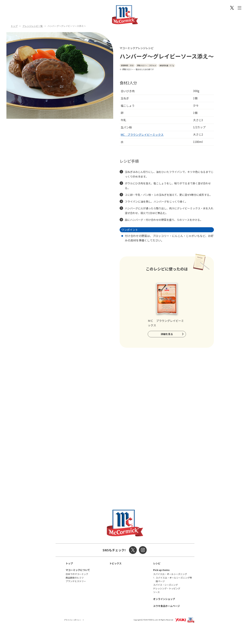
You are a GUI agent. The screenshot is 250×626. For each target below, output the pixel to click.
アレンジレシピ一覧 (32, 26)
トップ (14, 26)
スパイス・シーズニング (165, 584)
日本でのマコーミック (77, 574)
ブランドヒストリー (76, 581)
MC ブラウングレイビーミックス (142, 134)
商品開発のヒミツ (75, 577)
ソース (156, 592)
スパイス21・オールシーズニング (170, 574)
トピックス (115, 563)
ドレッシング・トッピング (166, 588)
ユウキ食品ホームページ (166, 606)
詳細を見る (167, 334)
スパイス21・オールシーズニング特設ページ (174, 579)
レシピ (156, 563)
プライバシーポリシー (72, 620)
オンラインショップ (164, 599)
